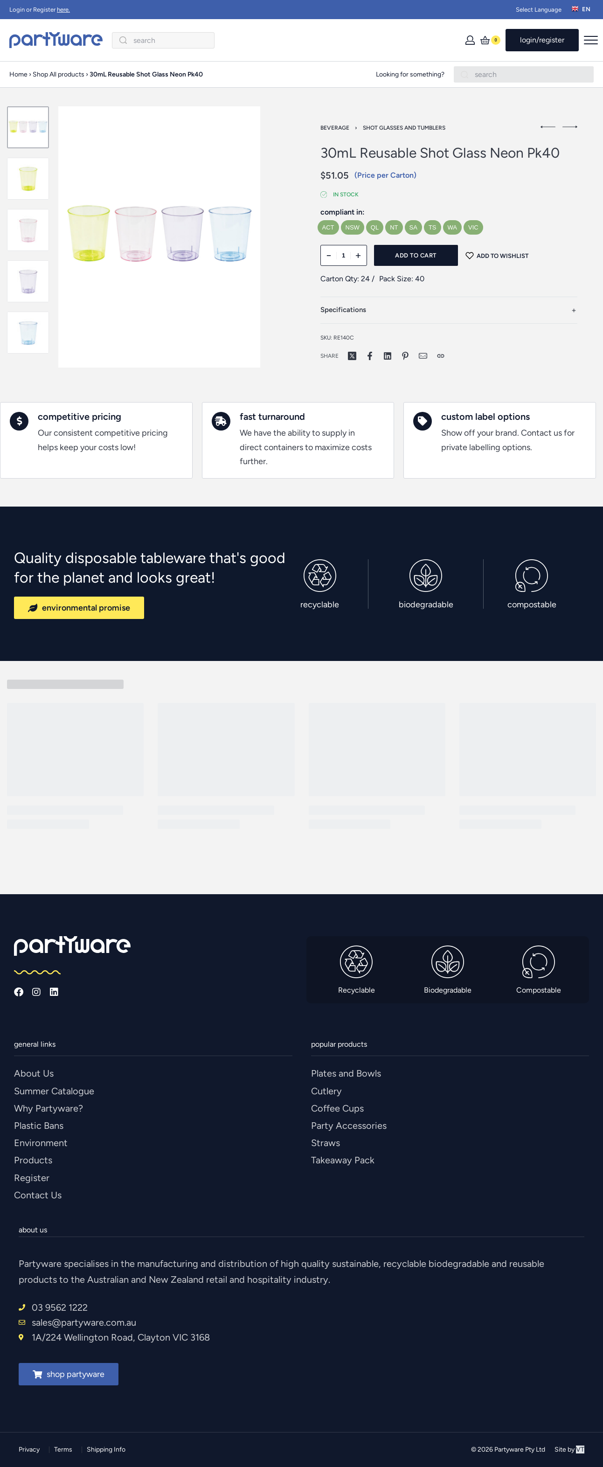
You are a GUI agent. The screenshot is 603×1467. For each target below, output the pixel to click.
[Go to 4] (28, 281)
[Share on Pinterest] (405, 356)
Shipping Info (106, 1449)
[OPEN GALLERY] (159, 237)
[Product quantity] (343, 255)
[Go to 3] (28, 230)
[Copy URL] (441, 356)
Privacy (29, 1449)
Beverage (334, 128)
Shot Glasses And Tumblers (404, 128)
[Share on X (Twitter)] (352, 356)
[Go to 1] (28, 127)
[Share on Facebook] (370, 356)
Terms (63, 1449)
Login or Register (39, 9)
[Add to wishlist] (497, 255)
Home (18, 74)
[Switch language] (582, 9)
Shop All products (58, 74)
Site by (569, 1449)
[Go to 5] (28, 333)
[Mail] (423, 356)
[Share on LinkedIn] (387, 356)
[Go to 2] (28, 179)
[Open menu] (590, 40)
